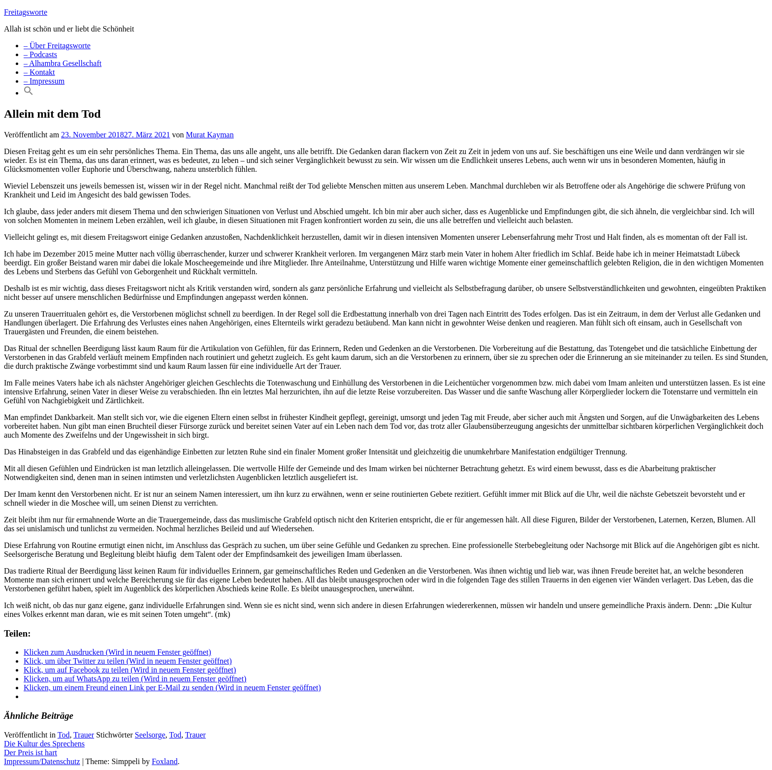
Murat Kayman (209, 134)
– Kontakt (39, 72)
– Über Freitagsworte (57, 45)
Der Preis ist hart (30, 752)
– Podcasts (40, 54)
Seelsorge (150, 735)
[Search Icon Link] (28, 93)
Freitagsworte (25, 12)
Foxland (164, 761)
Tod (64, 735)
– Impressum (44, 81)
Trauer (83, 735)
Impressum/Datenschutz (42, 761)
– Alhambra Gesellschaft (62, 63)
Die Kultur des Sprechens (44, 743)
